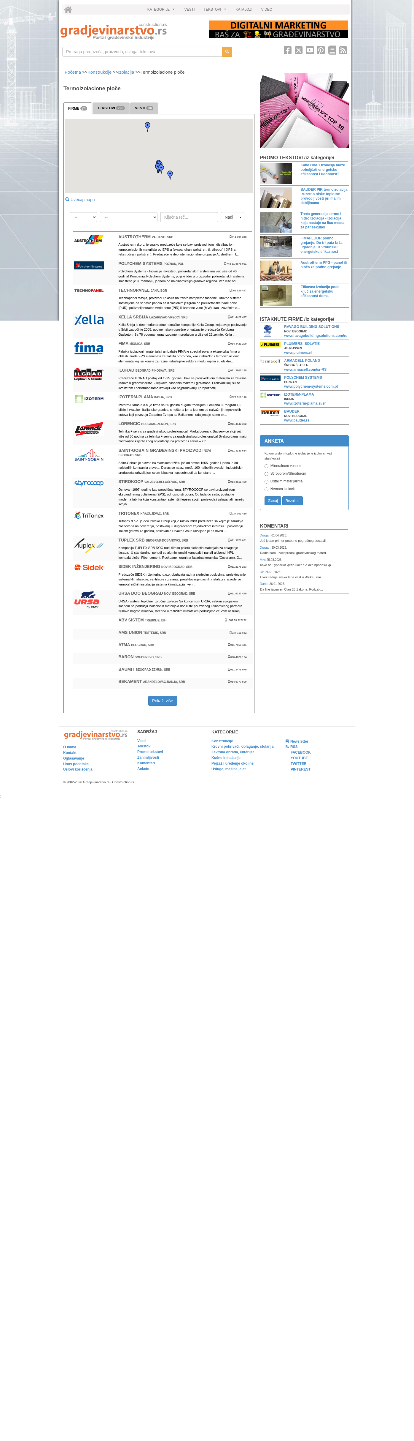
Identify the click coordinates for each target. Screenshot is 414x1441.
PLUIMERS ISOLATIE (302, 344)
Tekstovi (144, 746)
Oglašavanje (73, 758)
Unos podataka (76, 764)
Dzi (262, 572)
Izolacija (126, 72)
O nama (69, 747)
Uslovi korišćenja (78, 769)
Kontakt (70, 753)
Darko (265, 583)
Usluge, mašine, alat (228, 769)
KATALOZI (244, 9)
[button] (147, 127)
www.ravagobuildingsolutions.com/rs (315, 336)
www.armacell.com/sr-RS (305, 369)
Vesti (141, 741)
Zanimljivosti (148, 757)
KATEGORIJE (161, 11)
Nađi (229, 217)
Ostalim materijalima (286, 481)
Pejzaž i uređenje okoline (232, 763)
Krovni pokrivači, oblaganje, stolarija (242, 746)
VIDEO (266, 9)
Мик (263, 559)
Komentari (274, 525)
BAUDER (291, 411)
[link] (131, 31)
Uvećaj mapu (80, 199)
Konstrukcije (99, 72)
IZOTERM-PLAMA (299, 394)
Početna (73, 72)
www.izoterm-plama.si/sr (305, 403)
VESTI (189, 9)
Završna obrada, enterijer (232, 752)
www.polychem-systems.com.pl (311, 386)
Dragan (265, 535)
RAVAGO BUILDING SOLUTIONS (311, 327)
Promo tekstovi (150, 752)
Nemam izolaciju (283, 489)
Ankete (143, 769)
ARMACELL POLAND (302, 361)
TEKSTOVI (216, 11)
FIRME (77, 108)
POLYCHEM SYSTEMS (303, 377)
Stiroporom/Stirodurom (288, 473)
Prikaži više (162, 700)
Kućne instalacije (226, 758)
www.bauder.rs (296, 420)
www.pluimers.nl (298, 353)
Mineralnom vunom (285, 466)
